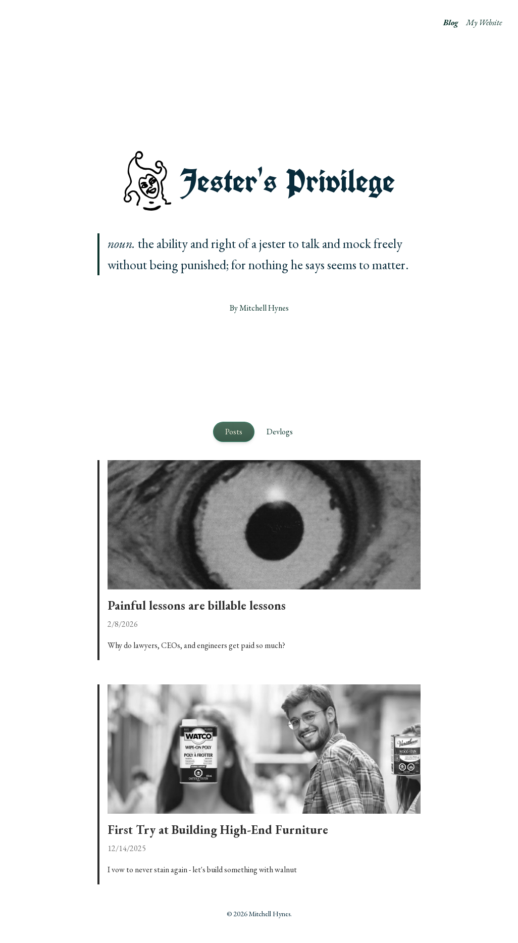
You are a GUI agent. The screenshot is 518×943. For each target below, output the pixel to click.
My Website (484, 22)
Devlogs (280, 431)
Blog (450, 22)
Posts (233, 431)
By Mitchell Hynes (259, 308)
